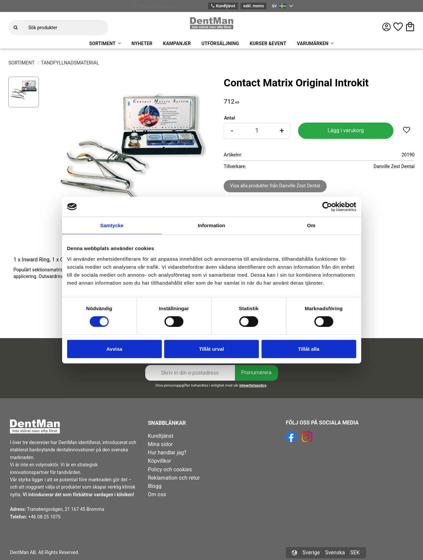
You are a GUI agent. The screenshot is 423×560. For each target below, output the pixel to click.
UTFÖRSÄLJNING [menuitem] (220, 43)
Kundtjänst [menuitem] (160, 436)
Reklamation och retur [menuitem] (174, 478)
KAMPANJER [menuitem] (177, 43)
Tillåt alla (308, 349)
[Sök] (15, 27)
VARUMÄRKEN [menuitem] (312, 43)
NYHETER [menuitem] (142, 43)
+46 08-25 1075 (44, 516)
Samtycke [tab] (111, 225)
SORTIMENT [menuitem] (102, 43)
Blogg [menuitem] (154, 486)
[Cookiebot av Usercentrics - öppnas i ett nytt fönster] (327, 207)
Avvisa (114, 349)
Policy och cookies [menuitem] (170, 469)
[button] (398, 27)
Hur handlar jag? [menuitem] (167, 452)
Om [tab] (311, 225)
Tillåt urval (211, 349)
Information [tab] (211, 225)
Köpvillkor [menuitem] (159, 461)
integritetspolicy (252, 385)
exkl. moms (253, 6)
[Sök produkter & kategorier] (65, 27)
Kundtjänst (223, 6)
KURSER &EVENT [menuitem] (268, 43)
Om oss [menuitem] (157, 494)
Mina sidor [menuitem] (160, 444)
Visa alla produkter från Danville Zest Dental (275, 185)
